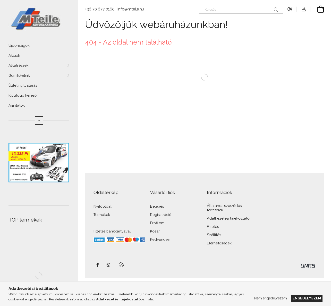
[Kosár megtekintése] (317, 9)
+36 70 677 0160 (100, 9)
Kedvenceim (160, 240)
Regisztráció (160, 215)
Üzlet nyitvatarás (22, 85)
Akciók (14, 55)
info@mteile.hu (131, 9)
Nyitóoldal (102, 206)
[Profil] (304, 9)
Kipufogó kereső (22, 95)
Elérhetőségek (219, 243)
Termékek (101, 215)
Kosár (155, 231)
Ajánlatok (16, 105)
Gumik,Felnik (19, 75)
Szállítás (214, 235)
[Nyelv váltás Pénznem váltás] (290, 9)
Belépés (157, 206)
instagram (108, 265)
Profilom (157, 223)
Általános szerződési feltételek (224, 208)
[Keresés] (241, 9)
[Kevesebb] (39, 120)
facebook (97, 265)
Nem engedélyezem (270, 298)
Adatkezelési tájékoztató (228, 218)
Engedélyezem (307, 298)
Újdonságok (19, 45)
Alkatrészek (18, 65)
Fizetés (213, 227)
